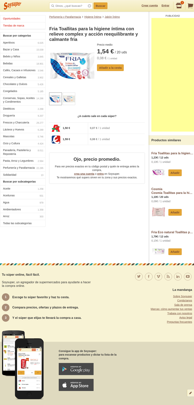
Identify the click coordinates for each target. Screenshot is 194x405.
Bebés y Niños (23, 57)
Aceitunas (23, 196)
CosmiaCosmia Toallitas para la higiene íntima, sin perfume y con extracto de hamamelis (172, 190)
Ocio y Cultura (23, 144)
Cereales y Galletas (23, 78)
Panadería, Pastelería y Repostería (23, 152)
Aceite (23, 189)
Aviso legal (185, 317)
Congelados (23, 92)
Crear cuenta (150, 5)
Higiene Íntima (92, 16)
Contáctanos (184, 300)
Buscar (100, 5)
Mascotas (23, 137)
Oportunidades (11, 18)
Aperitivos (23, 43)
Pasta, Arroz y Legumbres (23, 161)
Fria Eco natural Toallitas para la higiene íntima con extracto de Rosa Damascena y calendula (172, 232)
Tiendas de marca (13, 25)
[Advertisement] (172, 75)
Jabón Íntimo (112, 16)
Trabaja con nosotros (179, 313)
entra (100, 173)
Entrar (165, 5)
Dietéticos (23, 109)
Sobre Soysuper (182, 296)
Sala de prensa (183, 304)
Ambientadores (23, 210)
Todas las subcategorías (17, 223)
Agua (23, 203)
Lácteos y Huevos (23, 130)
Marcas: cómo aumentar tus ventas (171, 309)
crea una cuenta (84, 173)
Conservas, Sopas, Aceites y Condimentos (23, 100)
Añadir (175, 172)
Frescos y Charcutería (23, 123)
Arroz (23, 217)
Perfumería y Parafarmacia (65, 16)
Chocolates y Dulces (23, 85)
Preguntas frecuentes (179, 321)
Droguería (23, 116)
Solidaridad (23, 175)
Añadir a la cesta (110, 67)
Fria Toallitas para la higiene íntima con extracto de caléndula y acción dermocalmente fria (172, 153)
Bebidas (23, 64)
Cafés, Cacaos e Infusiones (23, 71)
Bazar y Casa (23, 50)
